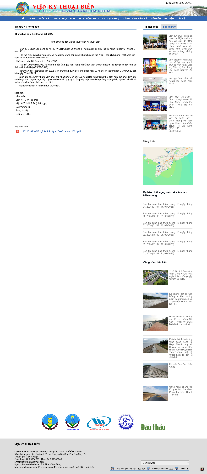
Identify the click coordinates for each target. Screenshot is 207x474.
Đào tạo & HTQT (111, 18)
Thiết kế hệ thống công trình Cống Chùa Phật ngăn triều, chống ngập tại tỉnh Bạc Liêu (180, 275)
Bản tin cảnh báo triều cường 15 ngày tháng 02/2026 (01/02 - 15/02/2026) (167, 242)
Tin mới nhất (150, 26)
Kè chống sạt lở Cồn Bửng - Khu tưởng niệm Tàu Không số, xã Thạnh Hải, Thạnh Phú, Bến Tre (180, 299)
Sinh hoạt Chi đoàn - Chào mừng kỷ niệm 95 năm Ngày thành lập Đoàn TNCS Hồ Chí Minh (180, 102)
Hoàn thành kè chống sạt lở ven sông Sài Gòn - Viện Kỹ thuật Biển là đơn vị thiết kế (180, 320)
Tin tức (32, 18)
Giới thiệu (45, 18)
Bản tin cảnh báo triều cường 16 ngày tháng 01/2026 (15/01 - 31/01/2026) (167, 252)
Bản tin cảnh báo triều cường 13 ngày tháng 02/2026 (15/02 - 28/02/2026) (167, 233)
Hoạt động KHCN (89, 18)
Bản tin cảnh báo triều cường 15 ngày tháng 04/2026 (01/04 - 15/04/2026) (167, 205)
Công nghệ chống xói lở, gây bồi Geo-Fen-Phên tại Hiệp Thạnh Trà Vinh (180, 391)
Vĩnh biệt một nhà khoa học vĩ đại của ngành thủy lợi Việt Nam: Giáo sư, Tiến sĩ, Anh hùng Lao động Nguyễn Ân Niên (180, 66)
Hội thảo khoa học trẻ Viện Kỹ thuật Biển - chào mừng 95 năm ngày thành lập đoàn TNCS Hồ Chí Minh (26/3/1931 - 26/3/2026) (180, 123)
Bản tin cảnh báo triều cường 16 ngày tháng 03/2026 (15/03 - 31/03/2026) (167, 214)
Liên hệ (181, 18)
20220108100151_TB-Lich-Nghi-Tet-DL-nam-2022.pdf (52, 131)
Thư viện (168, 18)
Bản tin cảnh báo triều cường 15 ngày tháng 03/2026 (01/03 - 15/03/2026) (167, 224)
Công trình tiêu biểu (135, 18)
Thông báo (169, 26)
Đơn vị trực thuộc (65, 18)
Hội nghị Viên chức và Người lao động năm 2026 (180, 81)
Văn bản (156, 18)
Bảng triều (149, 141)
